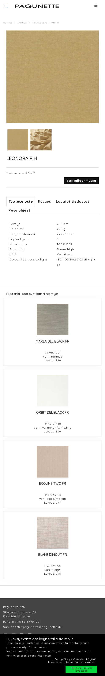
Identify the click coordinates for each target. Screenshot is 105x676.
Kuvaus (44, 201)
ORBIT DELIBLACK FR (52, 412)
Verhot (7, 22)
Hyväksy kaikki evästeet (81, 669)
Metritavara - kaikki (45, 22)
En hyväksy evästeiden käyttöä (76, 659)
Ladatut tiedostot (72, 201)
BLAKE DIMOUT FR (52, 554)
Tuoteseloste (21, 201)
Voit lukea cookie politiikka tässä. (29, 655)
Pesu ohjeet (19, 210)
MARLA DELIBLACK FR (53, 341)
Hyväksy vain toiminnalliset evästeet (72, 662)
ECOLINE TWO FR (52, 483)
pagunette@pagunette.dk (42, 627)
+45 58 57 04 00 (28, 621)
